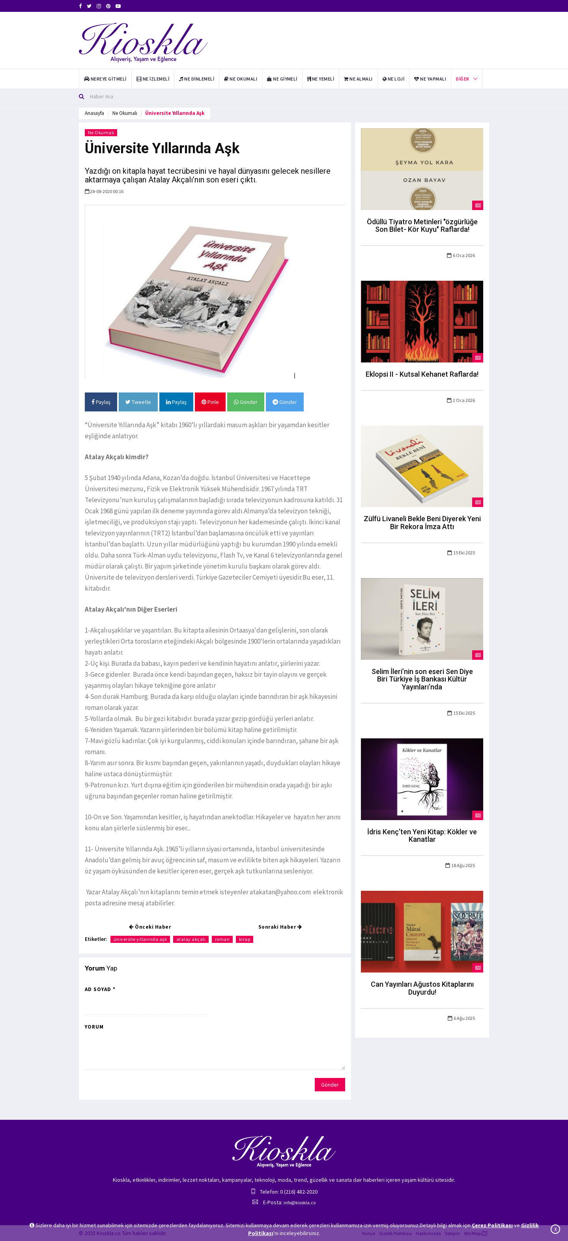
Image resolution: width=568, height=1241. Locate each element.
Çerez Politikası (492, 1225)
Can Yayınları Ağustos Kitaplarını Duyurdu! (422, 988)
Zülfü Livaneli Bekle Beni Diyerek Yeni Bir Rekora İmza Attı (422, 522)
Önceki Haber (150, 927)
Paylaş (101, 402)
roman (222, 939)
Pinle (210, 402)
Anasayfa (94, 113)
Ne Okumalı (124, 113)
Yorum (94, 1026)
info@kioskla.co (300, 1202)
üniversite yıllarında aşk (140, 939)
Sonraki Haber (280, 927)
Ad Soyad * (100, 989)
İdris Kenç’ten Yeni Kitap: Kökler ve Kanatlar (422, 836)
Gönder (246, 402)
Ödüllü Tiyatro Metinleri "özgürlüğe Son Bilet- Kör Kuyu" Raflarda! (422, 226)
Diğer (462, 79)
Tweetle (138, 402)
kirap (245, 939)
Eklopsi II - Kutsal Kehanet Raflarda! (422, 374)
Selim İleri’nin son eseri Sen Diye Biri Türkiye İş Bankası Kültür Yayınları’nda (422, 679)
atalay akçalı (191, 939)
